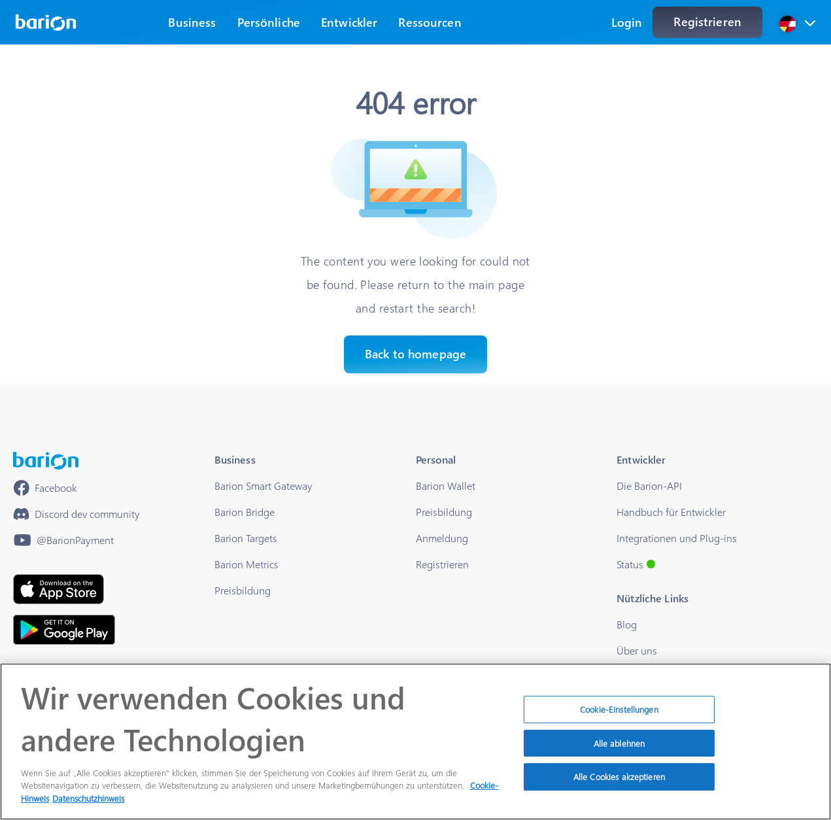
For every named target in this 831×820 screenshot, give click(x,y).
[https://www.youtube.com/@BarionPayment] (63, 540)
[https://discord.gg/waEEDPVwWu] (76, 514)
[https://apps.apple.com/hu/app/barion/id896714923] (58, 589)
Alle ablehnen (619, 749)
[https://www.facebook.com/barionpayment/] (45, 488)
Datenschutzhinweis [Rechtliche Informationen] (88, 804)
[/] (45, 461)
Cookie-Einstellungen (619, 715)
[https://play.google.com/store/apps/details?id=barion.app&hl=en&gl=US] (64, 630)
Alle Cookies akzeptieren (619, 783)
